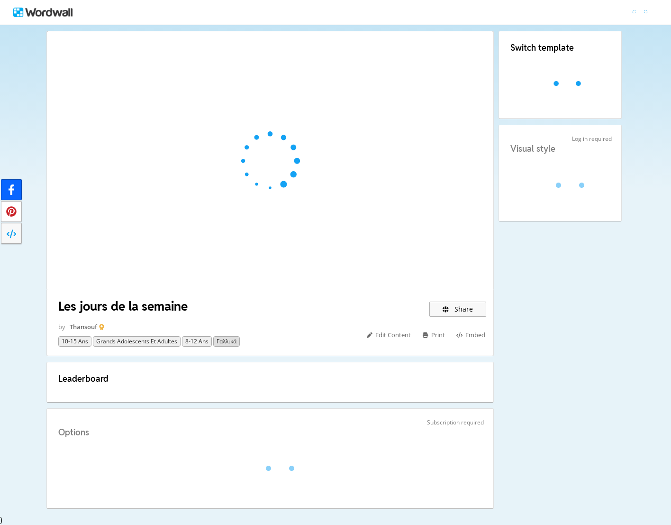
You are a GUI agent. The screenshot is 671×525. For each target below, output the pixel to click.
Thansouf (83, 326)
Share (458, 308)
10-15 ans (75, 341)
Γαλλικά (226, 341)
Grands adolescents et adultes (136, 341)
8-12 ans (197, 341)
